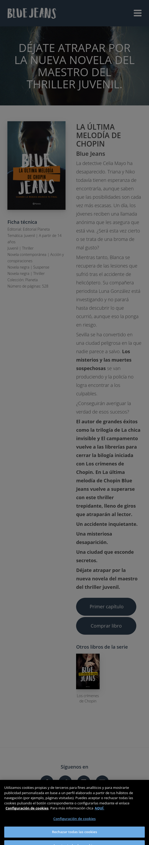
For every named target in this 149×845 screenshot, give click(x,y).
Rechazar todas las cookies (74, 835)
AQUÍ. (99, 811)
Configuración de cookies (74, 822)
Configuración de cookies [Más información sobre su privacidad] (27, 811)
